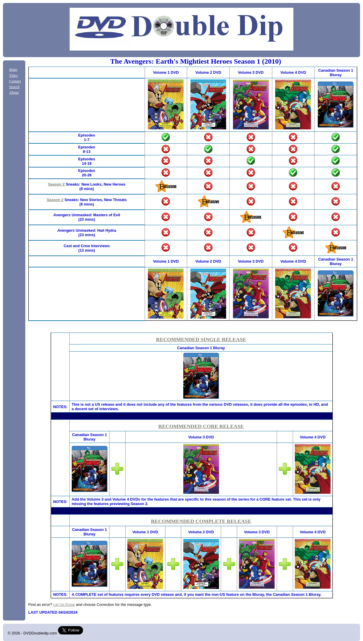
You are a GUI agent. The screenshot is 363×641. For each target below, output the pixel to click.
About (14, 92)
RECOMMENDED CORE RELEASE (201, 426)
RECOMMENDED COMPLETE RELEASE (201, 521)
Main (13, 70)
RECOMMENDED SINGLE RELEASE (201, 339)
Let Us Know (64, 604)
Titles (13, 75)
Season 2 (56, 184)
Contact (15, 81)
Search (14, 87)
